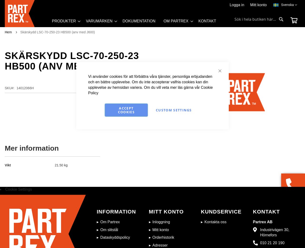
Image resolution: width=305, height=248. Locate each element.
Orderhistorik (163, 237)
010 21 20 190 (272, 243)
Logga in (237, 5)
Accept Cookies (126, 110)
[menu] (136, 22)
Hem (8, 32)
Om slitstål (109, 230)
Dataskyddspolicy (115, 237)
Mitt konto (258, 5)
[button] (289, 5)
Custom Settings (174, 110)
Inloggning (161, 222)
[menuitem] (65, 21)
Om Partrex (110, 222)
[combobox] (259, 19)
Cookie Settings (18, 189)
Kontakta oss (215, 222)
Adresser (160, 245)
